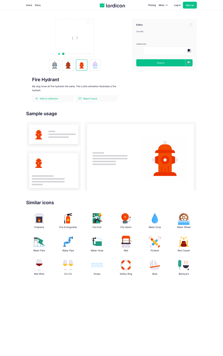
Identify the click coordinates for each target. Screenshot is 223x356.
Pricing (152, 5)
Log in (177, 5)
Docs (38, 5)
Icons (29, 5)
